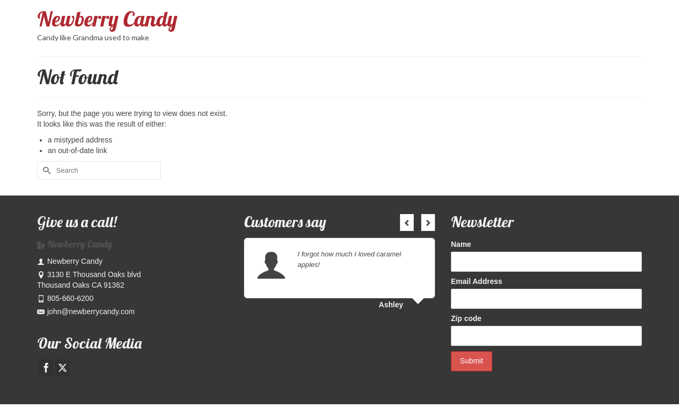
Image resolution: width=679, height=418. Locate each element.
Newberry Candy (107, 18)
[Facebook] (46, 367)
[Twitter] (62, 367)
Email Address (476, 281)
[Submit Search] (45, 170)
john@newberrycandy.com (86, 311)
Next (428, 222)
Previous (407, 222)
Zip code (466, 318)
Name (461, 244)
